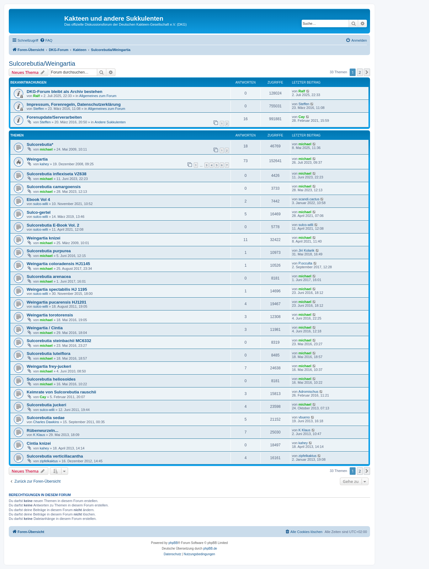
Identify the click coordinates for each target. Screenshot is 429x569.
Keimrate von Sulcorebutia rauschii (61, 392)
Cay (302, 117)
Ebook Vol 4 (38, 199)
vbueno (304, 417)
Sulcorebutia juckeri (46, 404)
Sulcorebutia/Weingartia (42, 63)
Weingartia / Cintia (45, 328)
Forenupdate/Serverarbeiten (54, 117)
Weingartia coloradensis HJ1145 (58, 263)
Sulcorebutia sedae (46, 417)
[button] (367, 72)
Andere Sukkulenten (110, 122)
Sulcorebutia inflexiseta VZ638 (57, 174)
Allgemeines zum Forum (98, 96)
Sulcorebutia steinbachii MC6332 (59, 340)
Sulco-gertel (38, 212)
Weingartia (37, 159)
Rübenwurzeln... (42, 430)
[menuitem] (46, 40)
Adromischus (309, 391)
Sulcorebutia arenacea (49, 276)
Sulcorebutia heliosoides (51, 379)
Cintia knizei (39, 443)
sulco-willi (40, 204)
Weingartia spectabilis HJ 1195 (57, 289)
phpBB (173, 543)
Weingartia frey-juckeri (49, 366)
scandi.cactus (309, 199)
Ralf (36, 96)
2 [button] (360, 72)
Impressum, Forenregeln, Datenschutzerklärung (74, 104)
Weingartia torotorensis (50, 315)
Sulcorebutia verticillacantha (55, 456)
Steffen (38, 108)
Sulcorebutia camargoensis (54, 186)
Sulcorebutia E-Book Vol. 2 (53, 225)
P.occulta (305, 263)
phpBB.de (210, 548)
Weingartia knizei (43, 238)
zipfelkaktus (49, 461)
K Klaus (39, 435)
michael (46, 149)
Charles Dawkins (46, 422)
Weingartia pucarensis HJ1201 (56, 302)
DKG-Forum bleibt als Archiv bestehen (64, 91)
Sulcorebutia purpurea (49, 251)
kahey (44, 164)
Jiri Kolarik (307, 250)
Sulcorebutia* (40, 144)
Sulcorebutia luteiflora (48, 353)
